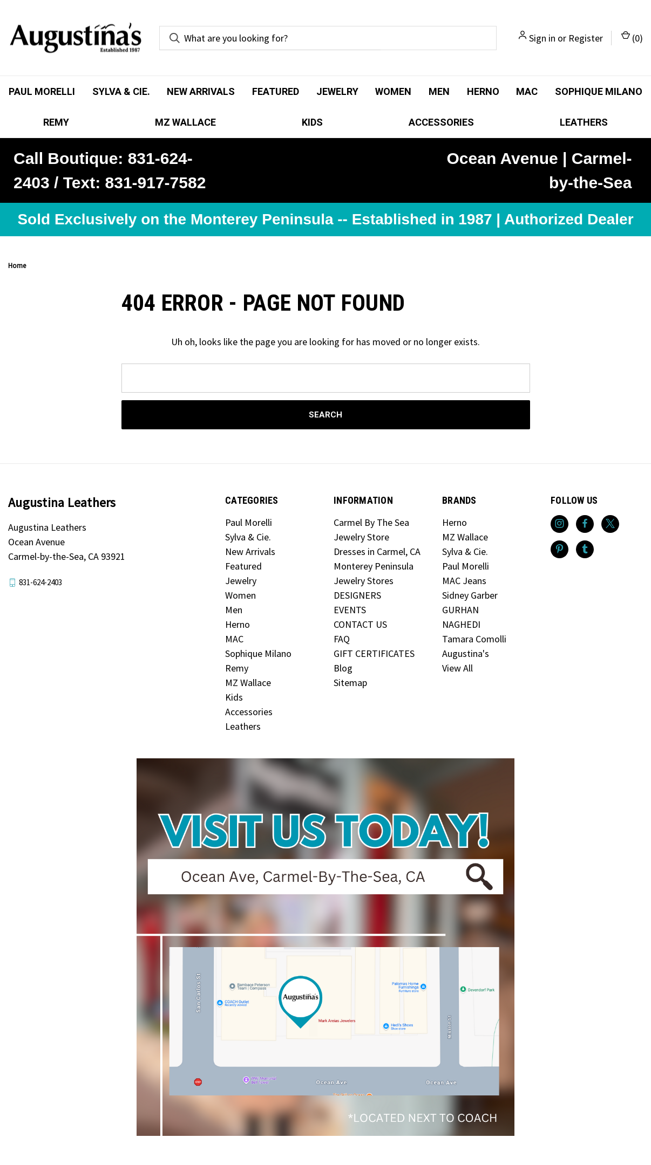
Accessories (441, 122)
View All (457, 668)
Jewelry (337, 91)
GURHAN (460, 610)
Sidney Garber (470, 595)
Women (393, 91)
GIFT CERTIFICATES (374, 653)
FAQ (342, 639)
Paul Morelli (42, 91)
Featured (275, 91)
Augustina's (465, 653)
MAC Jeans (464, 580)
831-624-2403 (40, 582)
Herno (483, 91)
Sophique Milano (258, 653)
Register (585, 38)
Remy (56, 122)
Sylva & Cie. (121, 91)
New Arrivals (201, 91)
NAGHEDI (461, 624)
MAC (527, 91)
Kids (312, 122)
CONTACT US (360, 624)
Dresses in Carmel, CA (377, 551)
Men (439, 91)
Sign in (542, 38)
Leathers (243, 726)
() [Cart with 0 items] (632, 37)
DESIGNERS (357, 595)
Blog (343, 668)
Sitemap (350, 682)
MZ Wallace (185, 122)
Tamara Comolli (474, 639)
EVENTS (350, 610)
